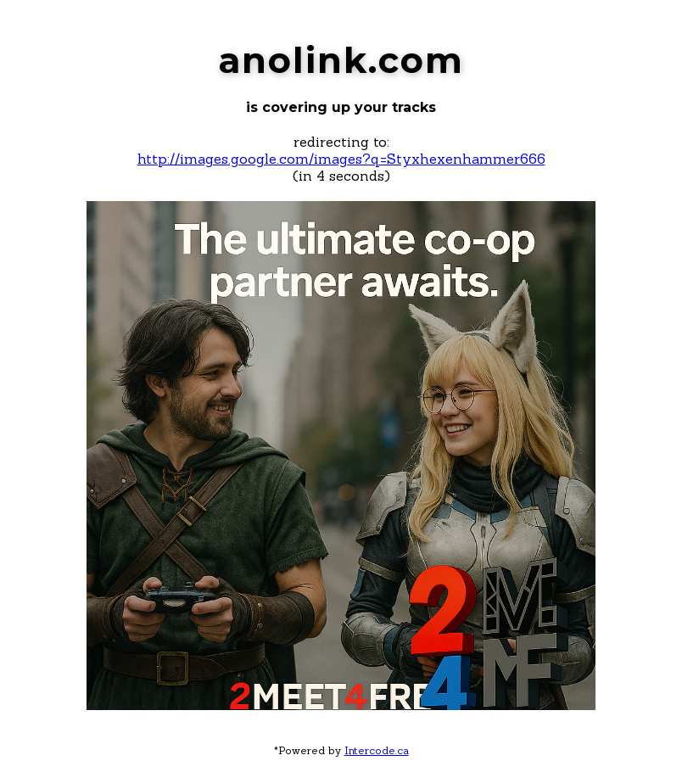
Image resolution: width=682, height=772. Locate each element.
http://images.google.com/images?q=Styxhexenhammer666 (341, 158)
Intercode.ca (376, 750)
